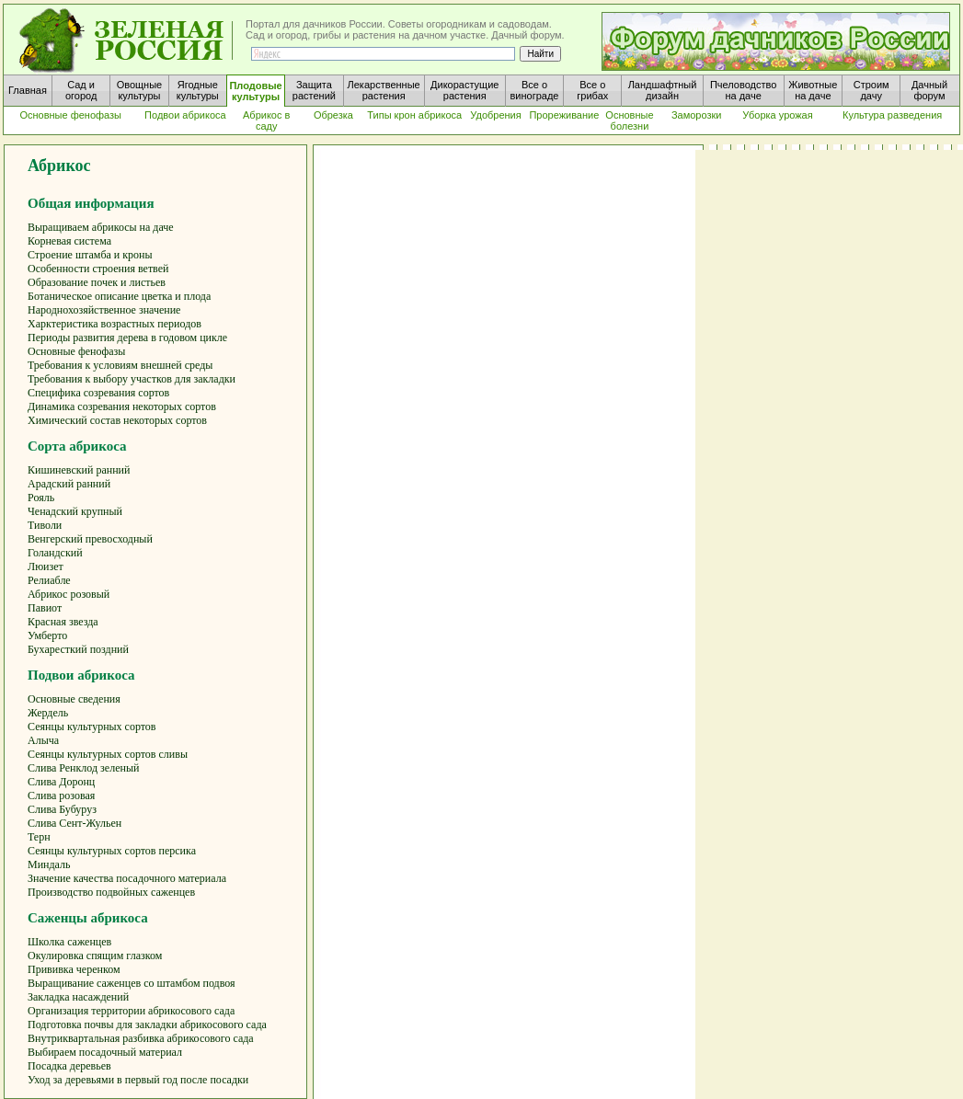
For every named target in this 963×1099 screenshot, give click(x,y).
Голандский (55, 552)
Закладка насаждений (78, 996)
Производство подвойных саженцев (111, 892)
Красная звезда (63, 621)
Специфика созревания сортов (98, 392)
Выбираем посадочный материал (105, 1052)
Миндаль (49, 864)
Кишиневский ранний (79, 470)
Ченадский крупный (75, 511)
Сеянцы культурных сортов (92, 726)
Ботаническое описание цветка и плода (119, 296)
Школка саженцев (69, 941)
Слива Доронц (61, 781)
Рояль (41, 497)
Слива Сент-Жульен (74, 823)
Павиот (45, 607)
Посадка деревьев (69, 1065)
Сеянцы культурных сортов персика (112, 850)
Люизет (45, 566)
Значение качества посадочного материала (127, 878)
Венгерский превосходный (90, 538)
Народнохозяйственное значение (104, 309)
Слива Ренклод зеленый (83, 767)
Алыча (43, 740)
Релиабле (49, 580)
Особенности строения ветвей (98, 268)
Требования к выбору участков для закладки (131, 378)
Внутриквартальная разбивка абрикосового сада (141, 1038)
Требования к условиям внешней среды (120, 365)
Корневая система (69, 241)
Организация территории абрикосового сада (131, 1010)
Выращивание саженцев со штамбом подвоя (131, 983)
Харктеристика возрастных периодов (114, 323)
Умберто (47, 635)
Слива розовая (61, 795)
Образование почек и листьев (97, 282)
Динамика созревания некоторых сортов (122, 406)
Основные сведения (74, 699)
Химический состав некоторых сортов (117, 420)
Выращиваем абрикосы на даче (101, 227)
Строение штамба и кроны (90, 254)
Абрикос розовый (68, 594)
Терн (39, 836)
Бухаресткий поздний (78, 649)
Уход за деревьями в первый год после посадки (138, 1079)
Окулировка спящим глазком (95, 955)
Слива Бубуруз (62, 809)
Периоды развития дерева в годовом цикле (127, 337)
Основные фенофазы (76, 351)
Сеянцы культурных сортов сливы (108, 754)
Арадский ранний (69, 483)
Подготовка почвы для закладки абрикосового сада (147, 1024)
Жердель (48, 712)
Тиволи (45, 525)
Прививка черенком (74, 969)
